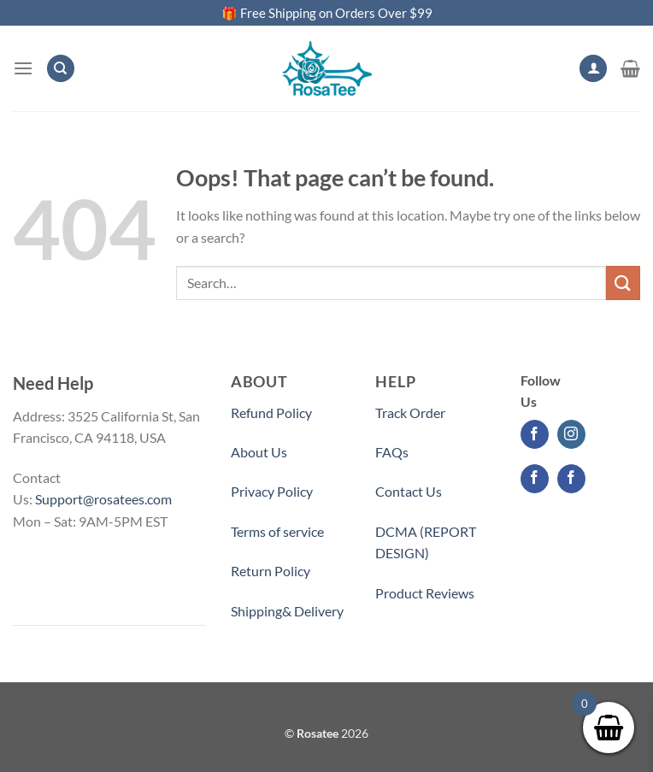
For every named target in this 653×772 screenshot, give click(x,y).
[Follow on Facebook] (535, 434)
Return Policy (270, 571)
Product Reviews (424, 593)
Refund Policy (271, 412)
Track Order (410, 412)
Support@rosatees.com (103, 499)
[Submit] (623, 282)
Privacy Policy (272, 491)
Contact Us (408, 491)
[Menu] (23, 68)
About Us (259, 452)
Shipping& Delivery (287, 611)
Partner (398, 632)
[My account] (593, 69)
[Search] (60, 69)
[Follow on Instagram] (571, 434)
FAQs (392, 452)
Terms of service (277, 531)
